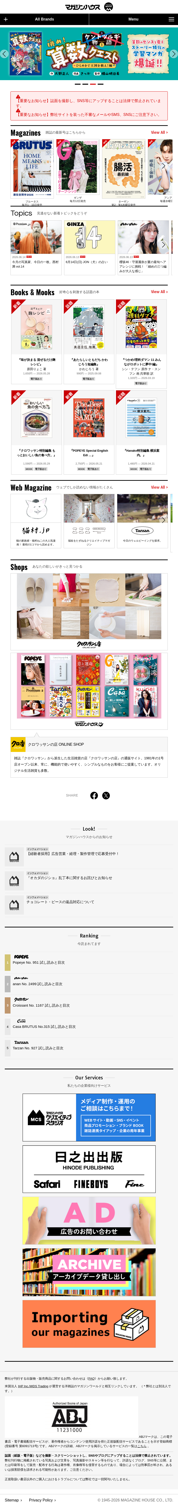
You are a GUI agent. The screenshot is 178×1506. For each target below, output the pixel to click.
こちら (142, 1446)
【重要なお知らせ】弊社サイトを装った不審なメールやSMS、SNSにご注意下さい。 (89, 115)
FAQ (91, 1378)
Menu (151, 19)
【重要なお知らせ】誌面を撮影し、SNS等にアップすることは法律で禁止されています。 (88, 103)
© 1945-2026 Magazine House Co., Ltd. (135, 1500)
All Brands (29, 19)
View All (159, 132)
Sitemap (12, 1500)
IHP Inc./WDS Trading (33, 1386)
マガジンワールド (89, 6)
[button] (78, 84)
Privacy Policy (41, 1500)
